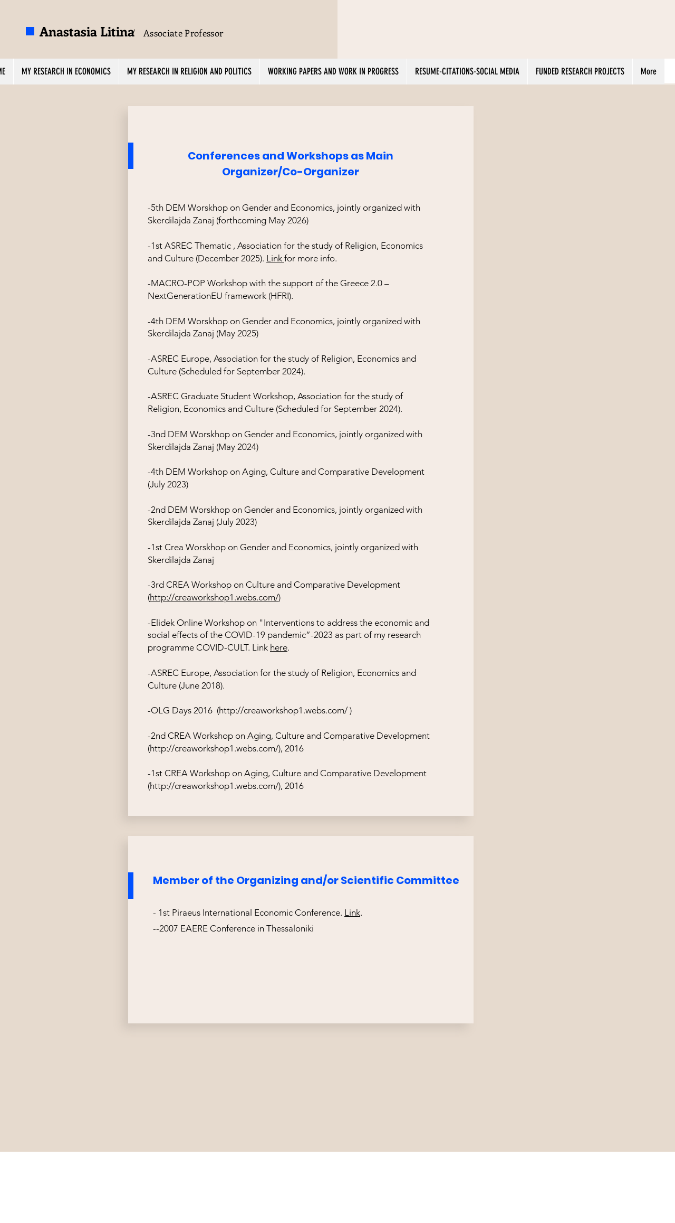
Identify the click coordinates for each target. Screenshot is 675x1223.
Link (275, 258)
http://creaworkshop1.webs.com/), (216, 748)
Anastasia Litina (87, 31)
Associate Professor (183, 33)
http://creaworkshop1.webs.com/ (214, 597)
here (278, 647)
